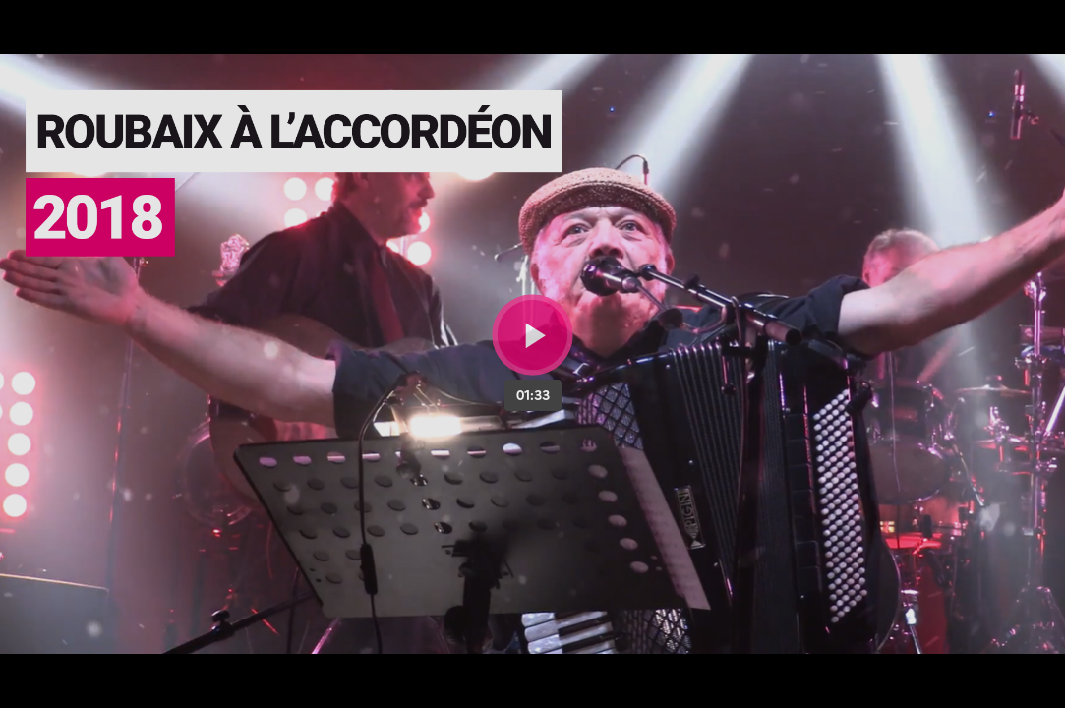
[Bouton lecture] (532, 335)
